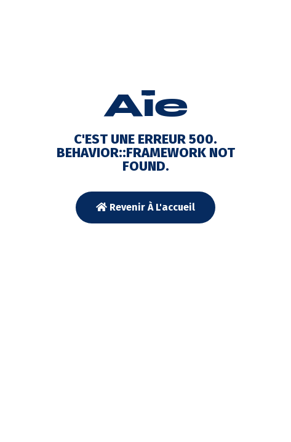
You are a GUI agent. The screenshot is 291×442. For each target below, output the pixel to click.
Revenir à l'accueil (145, 207)
